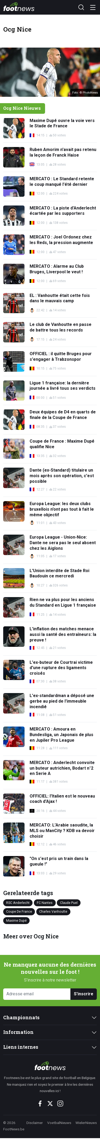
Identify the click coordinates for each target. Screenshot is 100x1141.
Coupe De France (19, 911)
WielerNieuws (86, 1123)
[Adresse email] (37, 994)
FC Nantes (45, 903)
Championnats (21, 1017)
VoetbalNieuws (59, 1123)
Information (18, 1032)
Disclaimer (34, 1123)
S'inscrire (83, 993)
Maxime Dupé (16, 920)
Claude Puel (69, 903)
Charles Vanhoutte (53, 911)
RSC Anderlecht (18, 903)
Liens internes (20, 1047)
